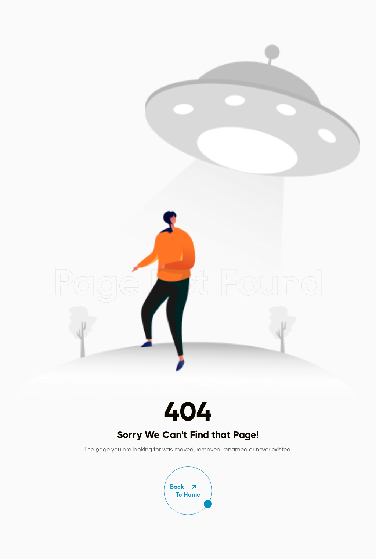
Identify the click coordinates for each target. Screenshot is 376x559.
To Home (188, 490)
